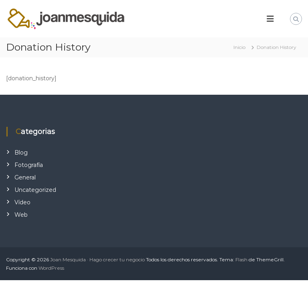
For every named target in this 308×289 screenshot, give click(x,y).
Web (21, 214)
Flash (241, 259)
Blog (21, 152)
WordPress (51, 268)
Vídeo (22, 202)
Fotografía (28, 165)
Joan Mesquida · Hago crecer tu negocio (97, 259)
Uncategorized (35, 189)
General (25, 177)
